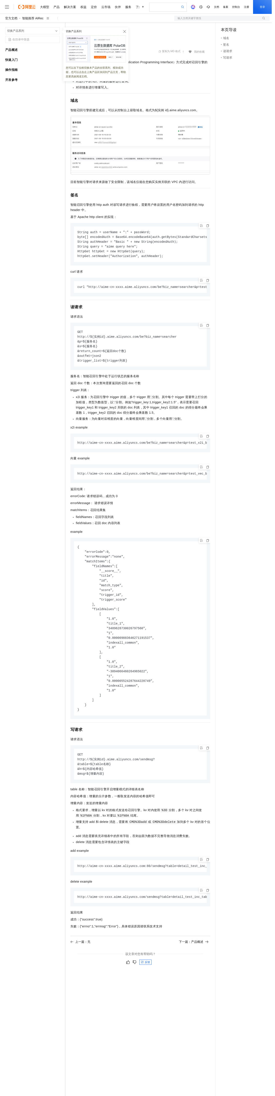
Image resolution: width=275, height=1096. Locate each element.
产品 (56, 7)
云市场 (105, 7)
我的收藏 (199, 51)
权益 (83, 7)
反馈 (145, 974)
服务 (128, 7)
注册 (246, 6)
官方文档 (11, 18)
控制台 (236, 6)
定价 (94, 7)
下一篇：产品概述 (193, 954)
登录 (262, 6)
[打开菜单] (7, 7)
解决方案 (70, 7)
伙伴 (118, 7)
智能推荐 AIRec (32, 18)
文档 (216, 6)
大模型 (44, 7)
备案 (225, 6)
